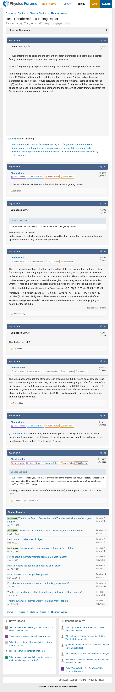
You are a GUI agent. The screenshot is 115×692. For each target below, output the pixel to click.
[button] (58, 4)
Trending (80, 4)
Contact (63, 680)
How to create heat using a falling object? (29, 574)
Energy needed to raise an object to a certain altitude (47, 548)
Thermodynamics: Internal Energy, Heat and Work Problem (37, 600)
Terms (82, 680)
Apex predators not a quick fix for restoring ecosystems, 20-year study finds (51, 148)
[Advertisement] (57, 113)
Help (101, 680)
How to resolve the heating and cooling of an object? (34, 565)
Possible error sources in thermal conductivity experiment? (38, 583)
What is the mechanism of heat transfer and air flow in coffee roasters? (44, 592)
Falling (46, 24)
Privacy (93, 680)
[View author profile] (52, 177)
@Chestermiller (17, 433)
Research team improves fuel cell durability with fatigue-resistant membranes (52, 144)
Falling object (57, 24)
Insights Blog (49, 4)
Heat (67, 24)
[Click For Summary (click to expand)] (57, 30)
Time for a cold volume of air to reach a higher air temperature (50, 530)
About (73, 680)
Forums (67, 4)
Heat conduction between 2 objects (26, 539)
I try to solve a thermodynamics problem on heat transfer (37, 556)
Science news (13, 138)
